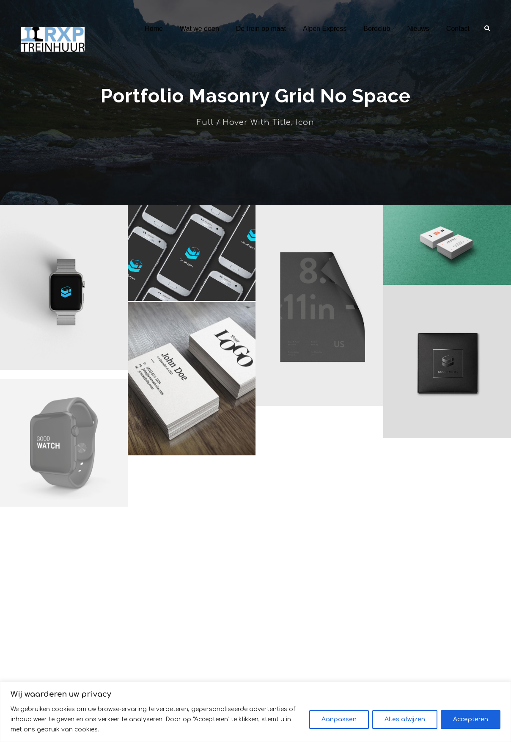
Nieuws (418, 28)
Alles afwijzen (405, 724)
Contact (458, 28)
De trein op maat (261, 28)
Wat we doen (199, 28)
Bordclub (376, 28)
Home (154, 28)
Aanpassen (339, 724)
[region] (255, 717)
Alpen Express (324, 28)
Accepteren (470, 724)
